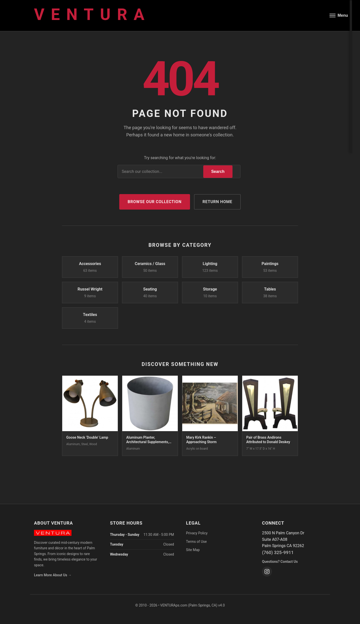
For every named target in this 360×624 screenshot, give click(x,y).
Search (217, 171)
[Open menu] (339, 15)
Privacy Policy (197, 533)
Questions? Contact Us (280, 562)
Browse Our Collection (155, 201)
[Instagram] (267, 572)
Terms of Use (196, 542)
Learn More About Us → (53, 575)
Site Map (193, 550)
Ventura (92, 14)
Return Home (217, 201)
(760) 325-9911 (278, 552)
